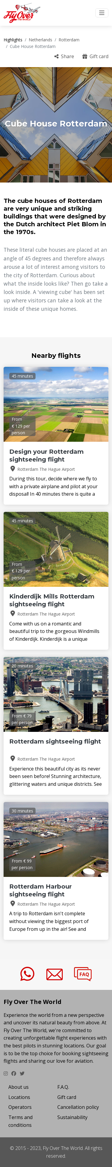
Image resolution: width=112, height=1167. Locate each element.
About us (18, 1087)
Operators (20, 1107)
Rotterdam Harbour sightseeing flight (40, 890)
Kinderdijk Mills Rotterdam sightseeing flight (51, 600)
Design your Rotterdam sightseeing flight (46, 455)
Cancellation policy (78, 1107)
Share (64, 56)
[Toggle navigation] (101, 12)
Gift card (95, 56)
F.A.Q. (63, 1087)
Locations (19, 1097)
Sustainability (72, 1117)
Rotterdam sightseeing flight (55, 741)
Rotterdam (69, 40)
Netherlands (40, 40)
